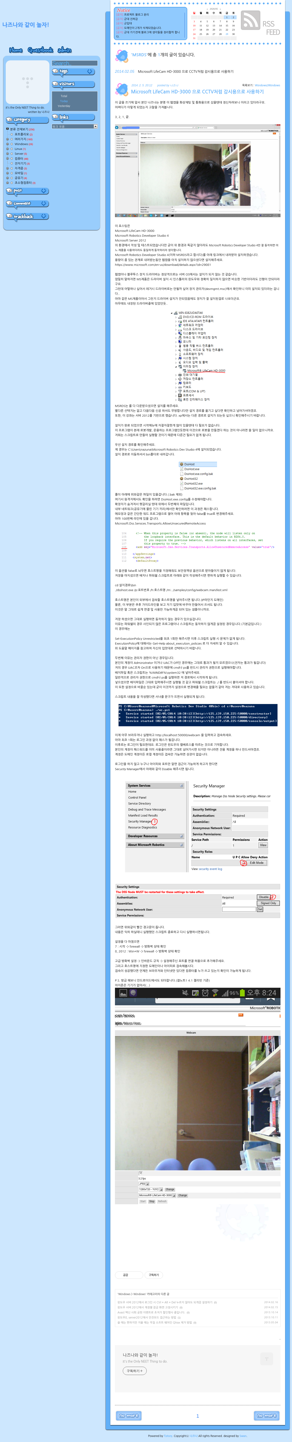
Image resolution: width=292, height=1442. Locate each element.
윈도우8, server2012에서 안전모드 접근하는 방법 (146, 1317)
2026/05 (214, 8)
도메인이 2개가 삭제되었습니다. (143, 28)
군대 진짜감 (131, 19)
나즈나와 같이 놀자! (140, 1355)
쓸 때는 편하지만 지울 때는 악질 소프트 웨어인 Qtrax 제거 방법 (154, 1322)
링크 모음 (59, 126)
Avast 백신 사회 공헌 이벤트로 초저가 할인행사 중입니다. (151, 1312)
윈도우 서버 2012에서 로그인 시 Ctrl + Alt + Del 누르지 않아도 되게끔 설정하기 (164, 1302)
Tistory (168, 1436)
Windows (124, 1294)
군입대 (128, 23)
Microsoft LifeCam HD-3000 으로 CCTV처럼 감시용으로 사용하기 (186, 71)
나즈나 (194, 1436)
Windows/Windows (267, 85)
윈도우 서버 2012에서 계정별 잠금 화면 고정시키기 (147, 1307)
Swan (243, 1436)
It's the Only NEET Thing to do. (145, 1361)
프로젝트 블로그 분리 (136, 14)
